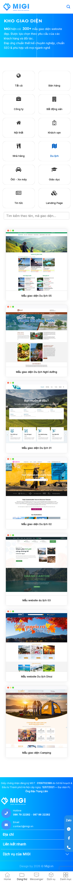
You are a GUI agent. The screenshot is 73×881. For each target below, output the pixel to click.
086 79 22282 (21, 814)
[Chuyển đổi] (67, 854)
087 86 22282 (41, 814)
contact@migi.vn (23, 826)
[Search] (68, 7)
